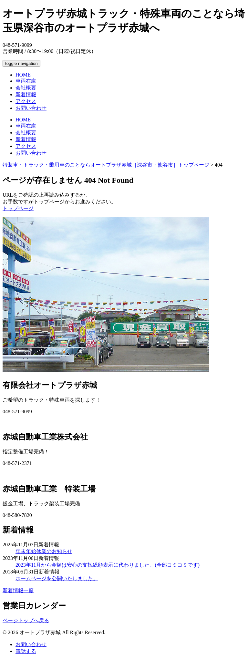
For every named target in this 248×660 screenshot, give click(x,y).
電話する (26, 651)
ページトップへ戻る (26, 620)
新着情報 (26, 94)
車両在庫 (26, 81)
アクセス (26, 101)
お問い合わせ (31, 108)
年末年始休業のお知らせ (44, 551)
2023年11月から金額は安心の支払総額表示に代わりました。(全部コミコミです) (108, 565)
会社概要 (26, 87)
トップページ (18, 208)
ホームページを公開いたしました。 (57, 578)
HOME (23, 74)
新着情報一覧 (18, 590)
